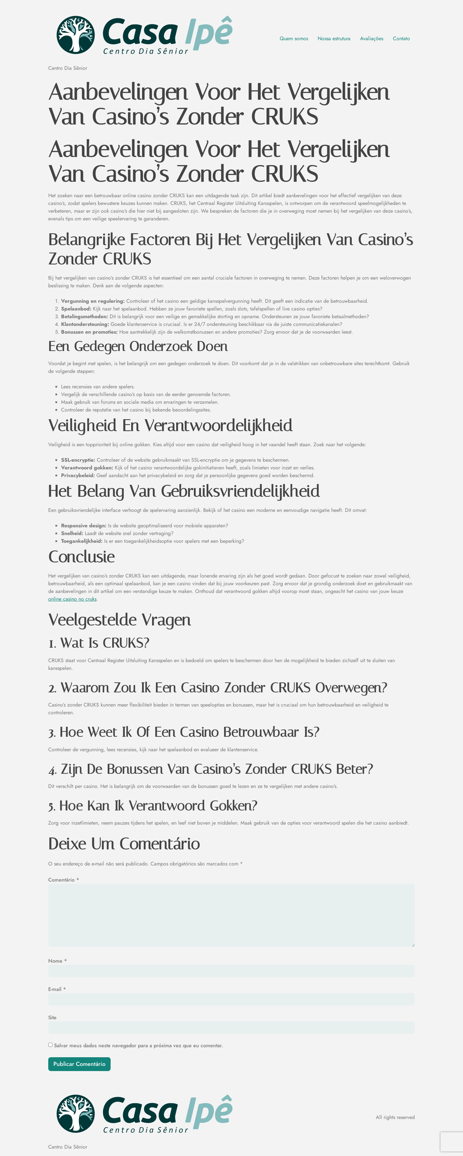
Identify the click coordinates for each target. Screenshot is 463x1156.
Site (52, 1017)
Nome (57, 961)
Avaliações (371, 38)
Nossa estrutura (334, 38)
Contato (401, 38)
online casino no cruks (72, 599)
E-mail (57, 989)
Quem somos (294, 38)
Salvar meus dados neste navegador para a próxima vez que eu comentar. (138, 1045)
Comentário (63, 879)
